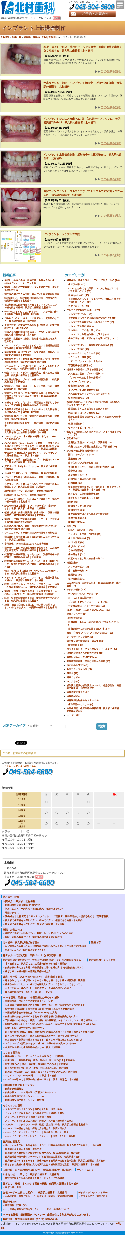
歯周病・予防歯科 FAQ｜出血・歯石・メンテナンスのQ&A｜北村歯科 (41, 1071)
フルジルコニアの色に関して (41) (85, 330)
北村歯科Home (11, 896)
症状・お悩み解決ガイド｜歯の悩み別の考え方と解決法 (33, 937)
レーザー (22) (73, 715)
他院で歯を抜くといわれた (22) (84, 412)
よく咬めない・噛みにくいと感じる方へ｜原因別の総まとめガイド (39, 988)
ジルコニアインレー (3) (80, 314)
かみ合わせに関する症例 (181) (82, 450)
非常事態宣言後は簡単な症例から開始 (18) (88, 661)
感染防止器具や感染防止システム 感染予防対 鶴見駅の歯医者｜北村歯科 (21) (94, 687)
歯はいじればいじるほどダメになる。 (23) (88, 609)
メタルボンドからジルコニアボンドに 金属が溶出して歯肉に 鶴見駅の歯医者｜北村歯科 (31, 579)
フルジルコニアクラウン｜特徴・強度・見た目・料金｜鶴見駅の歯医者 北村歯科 (46, 1124)
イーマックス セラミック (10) (84, 353)
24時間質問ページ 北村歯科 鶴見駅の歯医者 (28, 490)
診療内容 (96, 942)
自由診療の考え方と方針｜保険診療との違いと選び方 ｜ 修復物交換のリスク (44, 967)
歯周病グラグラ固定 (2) (80, 506)
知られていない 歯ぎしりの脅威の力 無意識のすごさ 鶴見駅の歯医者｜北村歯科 (31, 319)
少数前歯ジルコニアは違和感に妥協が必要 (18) (92, 318)
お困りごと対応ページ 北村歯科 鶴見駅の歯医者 (30, 473)
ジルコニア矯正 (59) (78, 349)
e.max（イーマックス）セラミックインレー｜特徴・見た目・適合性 (40, 1136)
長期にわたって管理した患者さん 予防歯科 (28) (92, 446)
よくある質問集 (11, 1052)
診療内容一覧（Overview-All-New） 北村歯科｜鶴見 (32, 976)
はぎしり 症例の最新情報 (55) (84, 493)
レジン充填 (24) (76, 542)
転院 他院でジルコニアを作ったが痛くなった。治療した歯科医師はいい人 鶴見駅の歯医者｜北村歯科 (31, 585)
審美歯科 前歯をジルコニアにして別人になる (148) (93, 280)
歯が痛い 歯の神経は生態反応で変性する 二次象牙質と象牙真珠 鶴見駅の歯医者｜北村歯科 (31, 549)
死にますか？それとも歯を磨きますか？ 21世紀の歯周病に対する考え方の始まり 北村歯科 (53, 1145)
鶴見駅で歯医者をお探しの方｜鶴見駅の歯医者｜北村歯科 (34, 924)
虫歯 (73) (71, 526)
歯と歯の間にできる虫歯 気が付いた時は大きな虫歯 (32, 294)
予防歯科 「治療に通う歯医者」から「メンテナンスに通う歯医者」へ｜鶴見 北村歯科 (30, 454)
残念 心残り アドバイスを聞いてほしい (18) (90, 632)
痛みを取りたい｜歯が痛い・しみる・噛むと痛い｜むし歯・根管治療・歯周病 (45, 980)
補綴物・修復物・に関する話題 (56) (85, 369)
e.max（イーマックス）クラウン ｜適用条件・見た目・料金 (37, 1132)
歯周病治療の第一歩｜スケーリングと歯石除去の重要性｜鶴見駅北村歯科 (42, 1156)
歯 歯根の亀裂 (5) (78, 570)
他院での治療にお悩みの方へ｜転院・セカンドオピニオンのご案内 (39, 933)
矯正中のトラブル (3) (77, 665)
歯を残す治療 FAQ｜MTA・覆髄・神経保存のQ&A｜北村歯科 (36, 1068)
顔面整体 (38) (75, 483)
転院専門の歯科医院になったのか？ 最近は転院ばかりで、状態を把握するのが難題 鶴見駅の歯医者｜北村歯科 (31, 564)
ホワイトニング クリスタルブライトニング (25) (92, 649)
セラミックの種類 (12, 1105)
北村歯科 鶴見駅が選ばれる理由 (21, 942)
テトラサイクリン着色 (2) (80, 637)
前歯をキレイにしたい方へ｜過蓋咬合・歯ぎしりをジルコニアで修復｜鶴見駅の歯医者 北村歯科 (31, 404)
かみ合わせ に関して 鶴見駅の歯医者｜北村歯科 (31, 1174)
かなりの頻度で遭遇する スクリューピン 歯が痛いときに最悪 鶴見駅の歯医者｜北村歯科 (30, 507)
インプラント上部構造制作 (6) (83, 389)
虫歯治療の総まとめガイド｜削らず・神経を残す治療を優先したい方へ (41, 1016)
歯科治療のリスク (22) (78, 692)
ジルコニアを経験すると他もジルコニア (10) (91, 322)
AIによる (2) (73, 681)
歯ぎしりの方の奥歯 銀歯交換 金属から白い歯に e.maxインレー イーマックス (31, 281)
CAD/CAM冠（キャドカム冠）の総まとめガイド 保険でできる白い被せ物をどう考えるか (50, 1024)
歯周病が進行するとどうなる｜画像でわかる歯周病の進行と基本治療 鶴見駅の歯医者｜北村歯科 (55, 1160)
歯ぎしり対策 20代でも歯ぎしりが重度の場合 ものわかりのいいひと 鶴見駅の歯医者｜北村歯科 (30, 592)
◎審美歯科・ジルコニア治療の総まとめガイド (29, 1001)
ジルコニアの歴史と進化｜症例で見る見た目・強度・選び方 (36, 1128)
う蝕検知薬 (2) (75, 550)
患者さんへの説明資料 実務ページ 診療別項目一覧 (33, 955)
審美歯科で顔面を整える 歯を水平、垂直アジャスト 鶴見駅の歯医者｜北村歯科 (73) (94, 488)
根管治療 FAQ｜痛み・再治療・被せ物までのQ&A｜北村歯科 (36, 1064)
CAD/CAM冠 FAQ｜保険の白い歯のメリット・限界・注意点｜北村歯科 (41, 1079)
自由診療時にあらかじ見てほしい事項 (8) (89, 628)
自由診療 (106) (74, 618)
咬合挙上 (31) (75, 470)
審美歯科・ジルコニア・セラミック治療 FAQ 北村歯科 (34, 1056)
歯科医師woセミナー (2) (80, 704)
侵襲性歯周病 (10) (77, 518)
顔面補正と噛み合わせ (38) (82, 479)
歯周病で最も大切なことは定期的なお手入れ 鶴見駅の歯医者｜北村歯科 (42, 1153)
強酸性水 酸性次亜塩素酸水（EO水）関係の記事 (30, 1219)
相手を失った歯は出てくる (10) (84, 497)
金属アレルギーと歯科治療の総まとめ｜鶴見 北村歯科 (32, 1047)
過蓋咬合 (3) (74, 458)
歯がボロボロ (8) (76, 546)
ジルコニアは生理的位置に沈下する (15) (88, 334)
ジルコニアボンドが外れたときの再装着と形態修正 (30, 532)
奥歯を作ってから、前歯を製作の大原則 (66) (91, 466)
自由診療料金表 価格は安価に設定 (22, 905)
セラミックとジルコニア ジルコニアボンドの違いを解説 (34, 1113)
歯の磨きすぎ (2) (76, 554)
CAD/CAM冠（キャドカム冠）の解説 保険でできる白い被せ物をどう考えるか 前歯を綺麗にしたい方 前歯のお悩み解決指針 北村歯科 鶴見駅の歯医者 (32, 446)
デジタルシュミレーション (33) (84, 593)
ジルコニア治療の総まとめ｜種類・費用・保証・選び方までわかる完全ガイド (45, 1005)
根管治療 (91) (73, 562)
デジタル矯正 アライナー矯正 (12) (86, 606)
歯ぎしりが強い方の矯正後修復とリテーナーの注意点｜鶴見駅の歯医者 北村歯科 (31, 520)
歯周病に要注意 (11, 1141)
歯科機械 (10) (73, 696)
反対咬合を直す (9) (78, 474)
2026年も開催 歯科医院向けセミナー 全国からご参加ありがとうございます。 (47, 1214)
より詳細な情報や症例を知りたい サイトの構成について (37, 1209)
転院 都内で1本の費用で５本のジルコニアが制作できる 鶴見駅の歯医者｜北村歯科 (31, 572)
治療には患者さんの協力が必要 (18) (85, 653)
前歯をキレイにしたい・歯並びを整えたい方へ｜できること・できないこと (44, 984)
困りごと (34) (73, 677)
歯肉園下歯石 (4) (76, 522)
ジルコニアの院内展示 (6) (81, 326)
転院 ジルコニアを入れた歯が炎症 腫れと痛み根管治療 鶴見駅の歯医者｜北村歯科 (31, 374)
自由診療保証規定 (14, 1088)
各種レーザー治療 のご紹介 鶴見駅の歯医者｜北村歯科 (35, 1192)
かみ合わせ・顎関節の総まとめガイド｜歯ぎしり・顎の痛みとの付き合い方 (44, 1039)
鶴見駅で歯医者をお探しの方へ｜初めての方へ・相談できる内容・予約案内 (44, 920)
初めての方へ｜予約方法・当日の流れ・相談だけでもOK (34, 908)
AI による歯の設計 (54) (80, 597)
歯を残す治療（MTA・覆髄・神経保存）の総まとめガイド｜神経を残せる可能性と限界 (49, 1031)
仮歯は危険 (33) (76, 423)
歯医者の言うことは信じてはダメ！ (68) (88, 408)
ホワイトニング (85, 1169)
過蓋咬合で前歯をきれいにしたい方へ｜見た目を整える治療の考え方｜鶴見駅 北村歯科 (31, 410)
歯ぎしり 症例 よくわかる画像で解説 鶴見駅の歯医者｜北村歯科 (40, 1183)
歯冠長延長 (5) (75, 645)
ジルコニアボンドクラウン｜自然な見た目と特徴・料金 (33, 1109)
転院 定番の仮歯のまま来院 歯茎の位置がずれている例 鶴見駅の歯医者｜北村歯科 (31, 599)
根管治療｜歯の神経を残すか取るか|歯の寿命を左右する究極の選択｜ (40, 1008)
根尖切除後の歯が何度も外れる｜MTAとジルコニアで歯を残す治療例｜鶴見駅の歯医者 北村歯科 (30, 306)
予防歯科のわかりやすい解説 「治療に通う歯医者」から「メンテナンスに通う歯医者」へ (51, 1020)
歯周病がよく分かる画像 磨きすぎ (23, 1149)
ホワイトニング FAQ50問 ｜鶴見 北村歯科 (30, 1075)
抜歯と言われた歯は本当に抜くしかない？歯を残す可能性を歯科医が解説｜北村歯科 (31, 333)
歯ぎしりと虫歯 (13, 1187)
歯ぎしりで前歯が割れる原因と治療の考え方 (28, 971)
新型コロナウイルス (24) (79, 669)
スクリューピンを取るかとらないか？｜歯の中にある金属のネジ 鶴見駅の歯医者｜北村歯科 (31, 485)
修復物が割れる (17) (78, 397)
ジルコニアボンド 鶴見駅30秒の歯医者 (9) (90, 345)
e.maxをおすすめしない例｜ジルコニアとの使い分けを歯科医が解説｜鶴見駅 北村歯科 (31, 313)
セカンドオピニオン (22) (80, 427)
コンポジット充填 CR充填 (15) (84, 534)
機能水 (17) (72, 673)
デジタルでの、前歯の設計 (94, 1196)
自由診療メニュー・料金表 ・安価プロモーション (30, 1092)
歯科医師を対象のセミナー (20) (83, 700)
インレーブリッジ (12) (79, 381)
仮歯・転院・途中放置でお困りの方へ (24, 1028)
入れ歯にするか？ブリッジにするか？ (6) (89, 394)
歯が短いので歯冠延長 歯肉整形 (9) (85, 641)
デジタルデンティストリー (93, 1192)
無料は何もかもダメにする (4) (82, 657)
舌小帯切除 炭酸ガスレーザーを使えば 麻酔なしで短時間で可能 (39, 1196)
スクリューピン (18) (78, 566)
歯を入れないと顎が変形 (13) (83, 462)
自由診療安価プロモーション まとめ (24, 1096)
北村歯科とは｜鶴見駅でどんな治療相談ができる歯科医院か (36, 963)
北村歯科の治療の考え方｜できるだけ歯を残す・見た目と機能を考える (42, 960)
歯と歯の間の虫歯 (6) (79, 538)
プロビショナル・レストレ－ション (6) (88, 601)
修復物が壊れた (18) (78, 385)
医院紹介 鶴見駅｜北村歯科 (19, 901)
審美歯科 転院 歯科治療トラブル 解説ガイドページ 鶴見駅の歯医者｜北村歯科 (31, 461)
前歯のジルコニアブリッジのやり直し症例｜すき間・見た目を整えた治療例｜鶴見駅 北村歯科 (31, 431)
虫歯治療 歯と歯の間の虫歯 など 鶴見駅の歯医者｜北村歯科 (37, 1169)
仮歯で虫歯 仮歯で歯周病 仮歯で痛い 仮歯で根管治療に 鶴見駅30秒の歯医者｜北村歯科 (31, 514)
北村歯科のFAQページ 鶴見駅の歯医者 (25, 495)
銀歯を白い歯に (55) (78, 295)
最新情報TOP (10, 1201)
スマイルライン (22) (78, 306)
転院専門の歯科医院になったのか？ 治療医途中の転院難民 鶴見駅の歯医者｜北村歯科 (31, 556)
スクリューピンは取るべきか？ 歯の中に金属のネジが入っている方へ (40, 1043)
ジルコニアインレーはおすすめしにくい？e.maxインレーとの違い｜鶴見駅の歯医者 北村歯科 (31, 367)
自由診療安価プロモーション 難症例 (24, 1100)
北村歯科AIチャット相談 (102, 960)
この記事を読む (111, 71)
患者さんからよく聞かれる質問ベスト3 (25, 950)
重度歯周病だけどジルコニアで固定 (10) (88, 514)
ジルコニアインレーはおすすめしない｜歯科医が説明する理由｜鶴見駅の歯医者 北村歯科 (31, 347)
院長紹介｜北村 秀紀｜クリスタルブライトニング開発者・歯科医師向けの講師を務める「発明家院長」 (58, 916)
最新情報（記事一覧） (16, 1205)
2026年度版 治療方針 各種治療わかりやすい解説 (31, 997)
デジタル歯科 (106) (76, 589)
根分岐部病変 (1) (76, 578)
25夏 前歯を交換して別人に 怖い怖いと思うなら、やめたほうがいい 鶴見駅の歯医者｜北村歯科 (30, 606)
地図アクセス (13, 912)
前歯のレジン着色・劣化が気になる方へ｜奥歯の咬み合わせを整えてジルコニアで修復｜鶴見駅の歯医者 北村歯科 (31, 396)
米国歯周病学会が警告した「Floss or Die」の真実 (31, 1012)
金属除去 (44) (75, 574)
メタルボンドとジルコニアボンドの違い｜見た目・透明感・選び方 (39, 1120)
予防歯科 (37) (73, 438)
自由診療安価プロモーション (19, 1085)
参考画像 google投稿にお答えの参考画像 (26, 543)
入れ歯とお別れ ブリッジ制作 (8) (86, 373)
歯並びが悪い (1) (76, 284)
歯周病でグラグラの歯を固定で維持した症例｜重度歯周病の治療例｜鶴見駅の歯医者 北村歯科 (31, 360)
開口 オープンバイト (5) (81, 454)
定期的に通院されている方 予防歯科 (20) (90, 442)
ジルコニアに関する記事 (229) (83, 310)
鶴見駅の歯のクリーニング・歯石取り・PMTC (29, 992)
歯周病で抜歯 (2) (76, 510)
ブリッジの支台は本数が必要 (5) (84, 377)
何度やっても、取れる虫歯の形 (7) (86, 558)
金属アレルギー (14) (77, 614)
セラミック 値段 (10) (79, 357)
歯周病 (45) (72, 502)
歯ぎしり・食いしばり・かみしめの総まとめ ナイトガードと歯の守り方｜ (43, 1035)
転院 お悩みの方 (12, 929)
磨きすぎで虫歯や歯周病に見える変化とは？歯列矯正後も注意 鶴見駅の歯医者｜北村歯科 (52, 1164)
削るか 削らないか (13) (80, 530)
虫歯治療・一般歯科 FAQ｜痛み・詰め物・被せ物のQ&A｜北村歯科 (40, 1060)
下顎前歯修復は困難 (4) (80, 365)
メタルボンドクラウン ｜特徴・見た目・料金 (28, 1117)
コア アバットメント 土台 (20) (85, 361)
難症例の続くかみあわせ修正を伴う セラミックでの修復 (34, 1178)
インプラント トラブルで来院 (61, 234)
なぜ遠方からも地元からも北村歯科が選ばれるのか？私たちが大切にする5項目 (45, 946)
